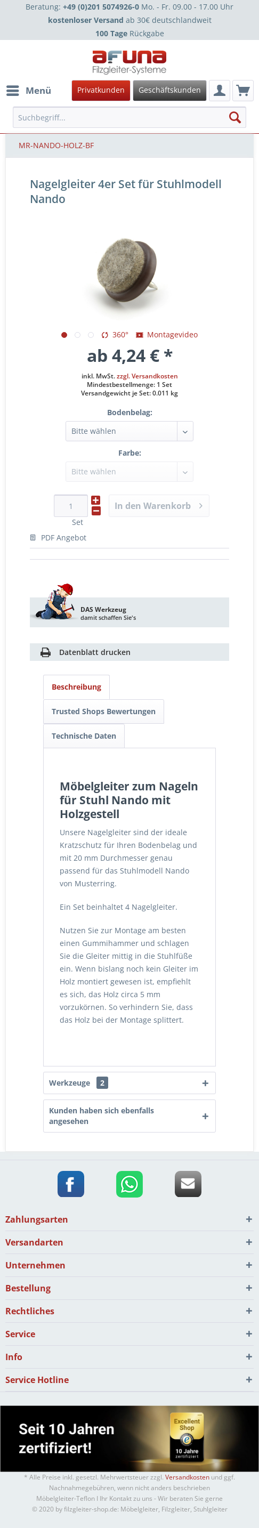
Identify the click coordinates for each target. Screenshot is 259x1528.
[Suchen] (235, 117)
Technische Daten (84, 736)
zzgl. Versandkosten (147, 376)
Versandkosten (187, 1477)
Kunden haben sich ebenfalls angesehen (101, 1115)
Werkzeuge (78, 1083)
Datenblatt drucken (95, 652)
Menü (28, 89)
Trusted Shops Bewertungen (104, 711)
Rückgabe (129, 33)
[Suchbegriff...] (129, 117)
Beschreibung (76, 687)
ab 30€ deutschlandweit (130, 20)
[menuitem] (128, 90)
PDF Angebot (58, 537)
